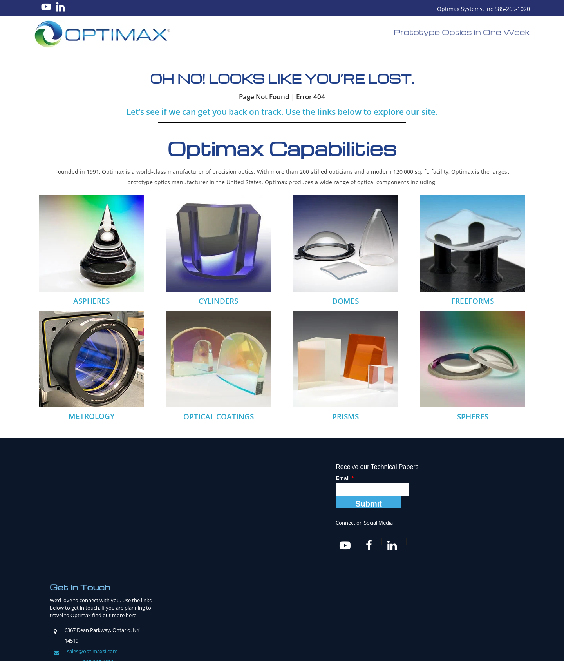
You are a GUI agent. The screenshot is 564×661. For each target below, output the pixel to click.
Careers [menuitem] (176, 621)
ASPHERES (91, 301)
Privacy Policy (346, 647)
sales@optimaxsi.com (92, 557)
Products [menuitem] (204, 621)
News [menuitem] (327, 621)
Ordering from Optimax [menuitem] (369, 621)
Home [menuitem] (131, 621)
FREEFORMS (472, 301)
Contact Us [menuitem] (419, 621)
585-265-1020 (98, 567)
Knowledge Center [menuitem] (246, 621)
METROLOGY (91, 416)
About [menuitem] (152, 621)
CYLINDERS (218, 301)
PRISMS (345, 417)
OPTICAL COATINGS (218, 417)
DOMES (345, 301)
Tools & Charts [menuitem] (295, 621)
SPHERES (472, 417)
